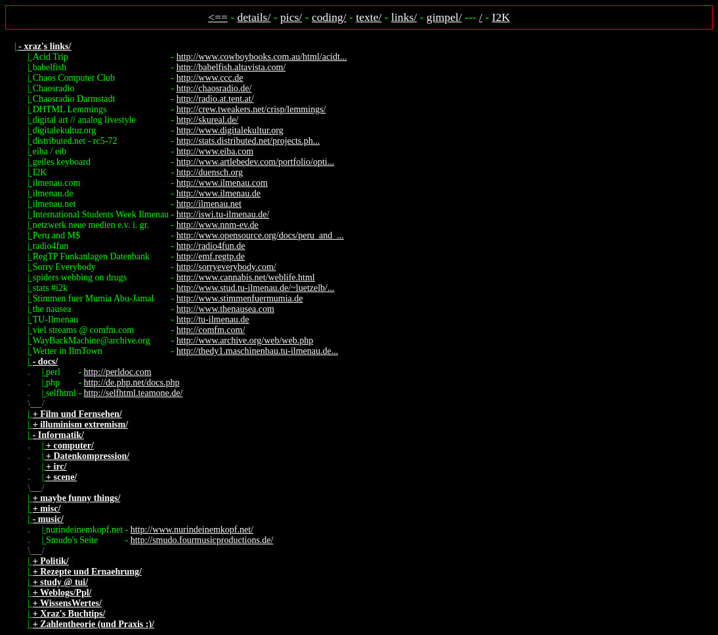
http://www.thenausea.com (225, 309)
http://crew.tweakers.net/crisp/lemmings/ (251, 109)
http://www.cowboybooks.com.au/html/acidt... (262, 57)
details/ (254, 17)
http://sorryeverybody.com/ (226, 267)
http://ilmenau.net (209, 204)
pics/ (291, 17)
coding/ (329, 17)
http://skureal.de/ (207, 120)
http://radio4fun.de (211, 246)
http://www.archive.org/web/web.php (245, 340)
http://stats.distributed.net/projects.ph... (248, 141)
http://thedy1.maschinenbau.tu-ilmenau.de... (258, 351)
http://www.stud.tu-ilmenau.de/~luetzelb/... (256, 288)
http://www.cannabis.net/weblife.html (246, 277)
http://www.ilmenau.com (222, 183)
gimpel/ (444, 17)
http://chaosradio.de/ (214, 88)
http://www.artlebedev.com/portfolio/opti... (255, 162)
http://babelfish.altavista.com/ (231, 67)
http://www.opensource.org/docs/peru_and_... (260, 235)
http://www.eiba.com (215, 151)
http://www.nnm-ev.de (218, 225)
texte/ (368, 17)
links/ (404, 17)
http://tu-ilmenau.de (213, 319)
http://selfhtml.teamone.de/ (133, 393)
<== (218, 17)
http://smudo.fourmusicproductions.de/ (202, 540)
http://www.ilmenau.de (219, 193)
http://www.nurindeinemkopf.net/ (192, 530)
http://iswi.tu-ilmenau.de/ (223, 214)
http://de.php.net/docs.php (132, 382)
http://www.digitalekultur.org (230, 130)
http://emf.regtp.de (211, 256)
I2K (501, 17)
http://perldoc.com (118, 372)
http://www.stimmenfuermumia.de (240, 298)
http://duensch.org (210, 172)
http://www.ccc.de (210, 78)
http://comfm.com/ (211, 330)
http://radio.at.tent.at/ (215, 99)
